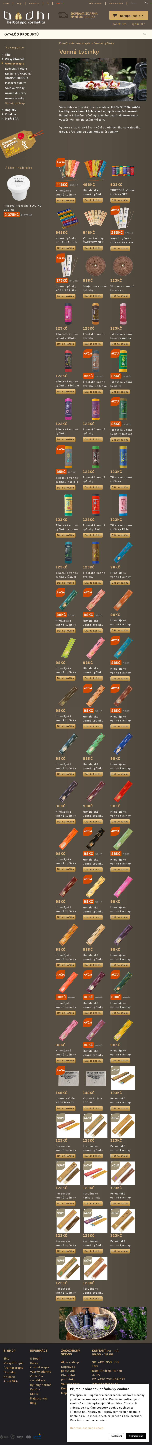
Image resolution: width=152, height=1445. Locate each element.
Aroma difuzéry (16, 93)
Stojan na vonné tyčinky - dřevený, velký (122, 290)
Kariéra (35, 1389)
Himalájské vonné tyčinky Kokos (93, 768)
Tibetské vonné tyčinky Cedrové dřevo (95, 386)
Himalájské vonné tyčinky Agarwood (66, 815)
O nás (6, 3)
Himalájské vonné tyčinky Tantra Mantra (93, 1007)
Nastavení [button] (116, 1436)
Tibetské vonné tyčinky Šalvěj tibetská (67, 576)
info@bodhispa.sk (105, 1384)
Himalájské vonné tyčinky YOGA (120, 1054)
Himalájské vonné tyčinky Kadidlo (66, 768)
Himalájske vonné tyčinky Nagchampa (66, 863)
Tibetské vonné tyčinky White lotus (67, 338)
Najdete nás (38, 1398)
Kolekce (9, 114)
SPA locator (95, 3)
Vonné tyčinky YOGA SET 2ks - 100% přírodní (67, 290)
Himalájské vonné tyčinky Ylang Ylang (93, 1055)
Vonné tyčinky (104, 43)
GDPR (34, 1394)
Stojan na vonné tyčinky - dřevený (95, 290)
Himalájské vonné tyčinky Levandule (120, 768)
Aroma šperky (15, 98)
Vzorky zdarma (40, 1371)
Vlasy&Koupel (13, 59)
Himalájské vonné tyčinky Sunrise (66, 1007)
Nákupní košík (131, 15)
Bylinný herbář (40, 1385)
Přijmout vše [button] (136, 1436)
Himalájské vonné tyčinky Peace (93, 911)
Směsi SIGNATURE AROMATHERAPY (18, 75)
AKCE (59, 3)
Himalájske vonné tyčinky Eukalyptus (120, 672)
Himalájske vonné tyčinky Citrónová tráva (67, 672)
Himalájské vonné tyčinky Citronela (120, 624)
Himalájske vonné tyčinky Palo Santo (66, 959)
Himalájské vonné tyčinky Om (93, 863)
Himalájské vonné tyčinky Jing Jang (120, 720)
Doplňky (9, 110)
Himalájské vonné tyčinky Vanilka (66, 1054)
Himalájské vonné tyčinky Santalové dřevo (95, 959)
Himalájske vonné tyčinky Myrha (120, 815)
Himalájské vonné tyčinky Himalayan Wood (68, 720)
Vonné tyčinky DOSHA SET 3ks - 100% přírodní (122, 242)
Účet (133, 3)
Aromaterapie (81, 43)
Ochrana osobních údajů (86, 1428)
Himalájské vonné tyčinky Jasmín (93, 720)
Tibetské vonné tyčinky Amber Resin (121, 338)
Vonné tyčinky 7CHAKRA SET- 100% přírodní (67, 242)
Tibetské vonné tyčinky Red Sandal (94, 529)
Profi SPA (10, 118)
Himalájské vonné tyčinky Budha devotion (94, 624)
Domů (63, 43)
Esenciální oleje (16, 68)
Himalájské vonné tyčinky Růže (120, 911)
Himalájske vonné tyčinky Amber (120, 576)
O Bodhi (35, 1358)
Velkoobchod (116, 3)
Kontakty (34, 3)
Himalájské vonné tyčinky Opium (120, 863)
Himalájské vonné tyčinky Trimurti (120, 1007)
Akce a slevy (70, 1362)
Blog (19, 3)
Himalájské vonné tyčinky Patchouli (66, 911)
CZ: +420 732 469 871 (108, 1379)
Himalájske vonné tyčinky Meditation (93, 815)
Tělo (6, 54)
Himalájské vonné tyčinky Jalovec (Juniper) (68, 624)
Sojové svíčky (15, 88)
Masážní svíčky (15, 83)
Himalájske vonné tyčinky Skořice (120, 959)
